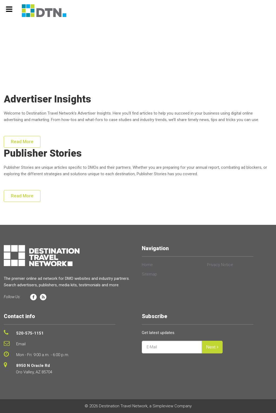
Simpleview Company (172, 406)
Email (21, 344)
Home (147, 264)
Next (212, 347)
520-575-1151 (30, 333)
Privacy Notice (220, 264)
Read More (22, 141)
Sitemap (149, 274)
